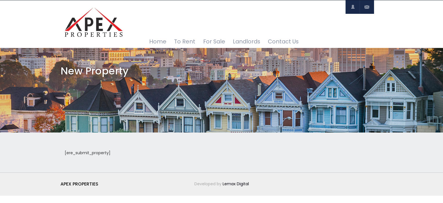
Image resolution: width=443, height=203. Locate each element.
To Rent (184, 41)
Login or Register (353, 7)
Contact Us (283, 41)
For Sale (214, 41)
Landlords (246, 41)
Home (157, 41)
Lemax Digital (236, 184)
